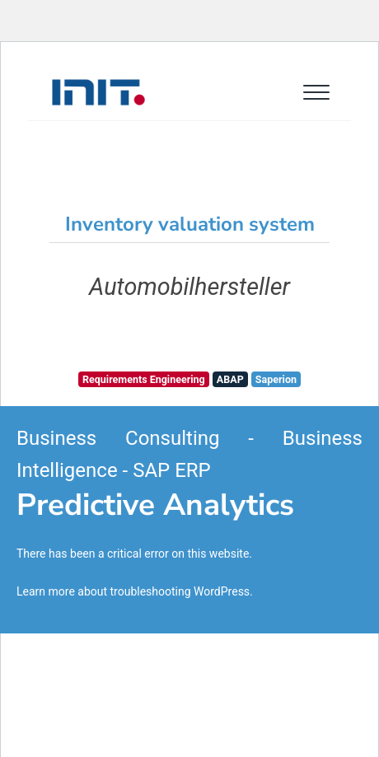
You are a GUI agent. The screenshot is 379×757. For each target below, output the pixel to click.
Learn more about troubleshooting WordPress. (134, 591)
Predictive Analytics (155, 505)
